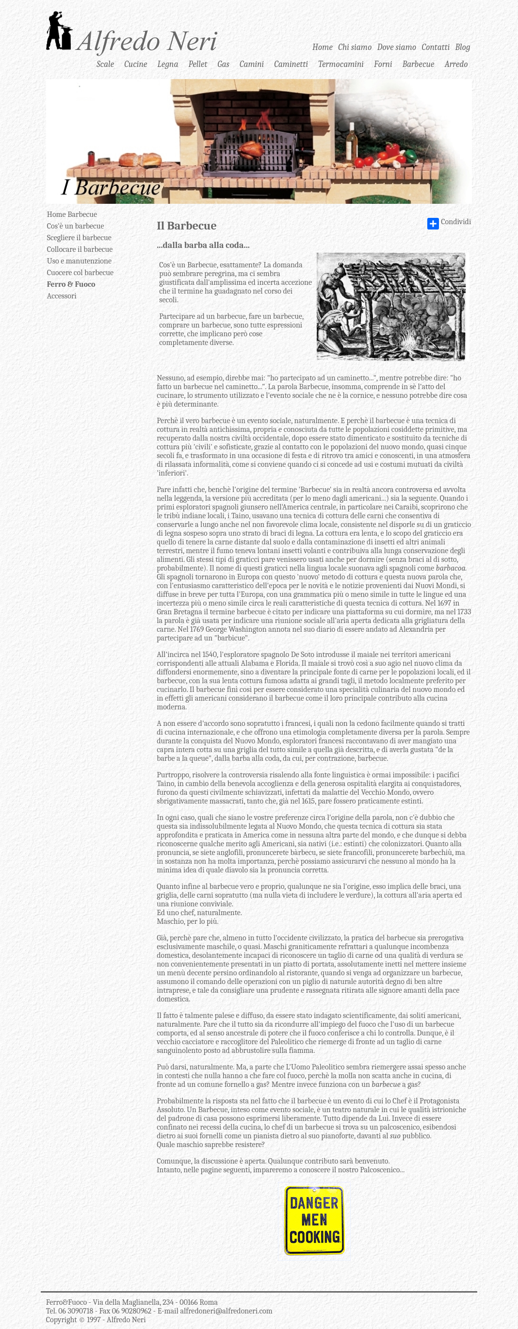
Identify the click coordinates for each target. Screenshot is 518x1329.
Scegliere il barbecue (79, 237)
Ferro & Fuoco (71, 284)
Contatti (436, 47)
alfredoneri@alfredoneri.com (226, 1311)
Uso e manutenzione (79, 261)
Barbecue (419, 64)
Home (322, 47)
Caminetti (291, 64)
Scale (105, 64)
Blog (462, 47)
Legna (168, 64)
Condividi (449, 224)
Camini (252, 64)
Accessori (62, 296)
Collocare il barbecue (80, 249)
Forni (383, 64)
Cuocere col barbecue (80, 272)
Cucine (135, 64)
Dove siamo (397, 47)
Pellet (198, 64)
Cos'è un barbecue (75, 226)
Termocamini (341, 64)
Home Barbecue (72, 214)
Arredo (456, 64)
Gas (223, 64)
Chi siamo (355, 47)
